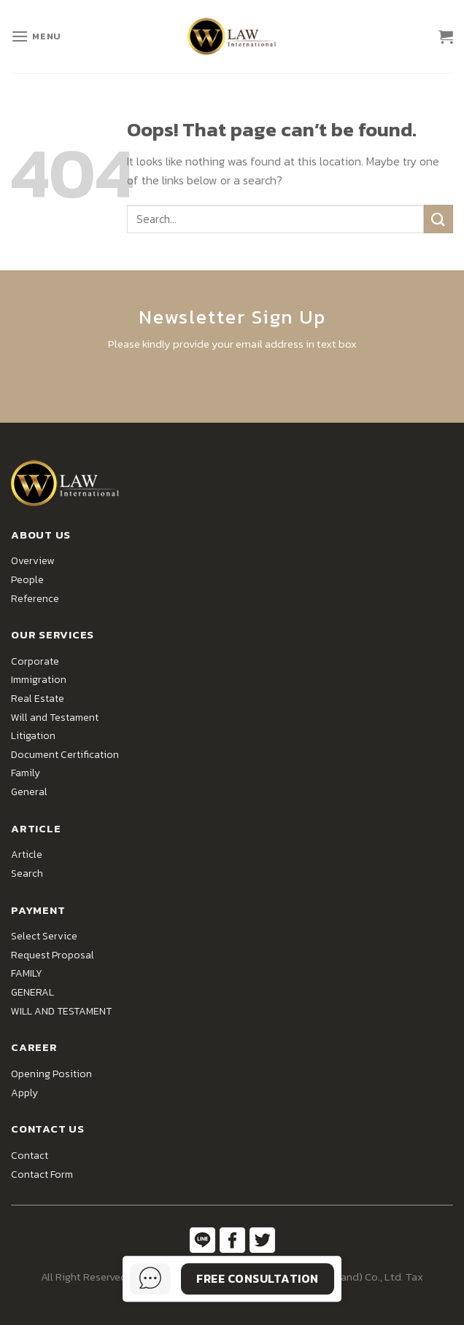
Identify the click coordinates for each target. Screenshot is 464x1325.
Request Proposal (52, 955)
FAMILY (26, 973)
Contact (29, 1155)
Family (25, 773)
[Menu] (36, 36)
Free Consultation (257, 1278)
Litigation (33, 735)
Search (27, 873)
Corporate (35, 661)
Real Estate (37, 698)
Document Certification (65, 754)
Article (26, 854)
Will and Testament (54, 717)
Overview (32, 560)
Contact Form (42, 1174)
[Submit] (438, 219)
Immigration (38, 679)
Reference (35, 598)
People (27, 579)
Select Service (44, 936)
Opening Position (51, 1074)
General (29, 792)
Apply (24, 1093)
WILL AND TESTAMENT (61, 1011)
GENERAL (32, 992)
